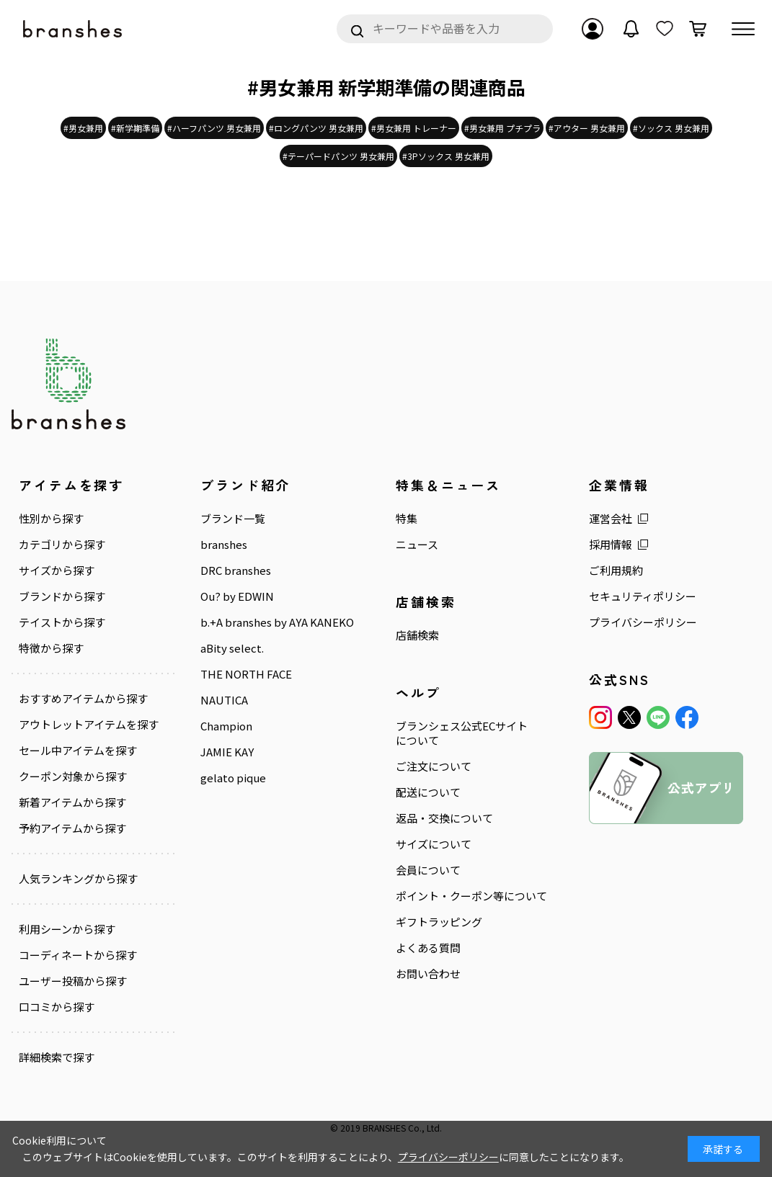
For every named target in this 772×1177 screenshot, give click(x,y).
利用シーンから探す (67, 929)
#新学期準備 (135, 128)
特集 (406, 518)
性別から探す (51, 518)
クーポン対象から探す (73, 776)
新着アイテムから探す (72, 802)
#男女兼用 (83, 128)
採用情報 (610, 544)
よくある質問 (428, 948)
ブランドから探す (62, 596)
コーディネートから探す (78, 955)
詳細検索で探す (56, 1057)
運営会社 (610, 518)
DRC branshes (235, 570)
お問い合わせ (428, 974)
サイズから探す (56, 570)
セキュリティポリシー (642, 596)
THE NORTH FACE (246, 674)
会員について (428, 870)
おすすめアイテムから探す (83, 699)
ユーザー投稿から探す (73, 981)
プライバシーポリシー (643, 622)
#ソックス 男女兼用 (671, 128)
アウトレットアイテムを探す (89, 724)
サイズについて (433, 844)
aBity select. (232, 648)
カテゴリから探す (62, 544)
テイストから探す (62, 622)
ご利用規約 (616, 570)
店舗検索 (417, 635)
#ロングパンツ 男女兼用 (316, 128)
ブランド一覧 (232, 518)
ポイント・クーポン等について (471, 896)
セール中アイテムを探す (78, 750)
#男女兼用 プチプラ (502, 128)
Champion (226, 726)
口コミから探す (56, 1007)
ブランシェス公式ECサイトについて (462, 733)
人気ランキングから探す (78, 879)
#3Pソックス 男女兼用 (445, 156)
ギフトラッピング (439, 922)
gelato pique (233, 778)
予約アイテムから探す (72, 828)
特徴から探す (51, 648)
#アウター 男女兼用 (587, 128)
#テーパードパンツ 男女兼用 (338, 156)
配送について (428, 792)
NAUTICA (224, 700)
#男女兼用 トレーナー (413, 128)
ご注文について (433, 766)
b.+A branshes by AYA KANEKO (277, 622)
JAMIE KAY (227, 752)
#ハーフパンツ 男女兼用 (214, 128)
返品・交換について (444, 818)
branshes (223, 544)
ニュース (417, 544)
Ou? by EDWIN (237, 596)
